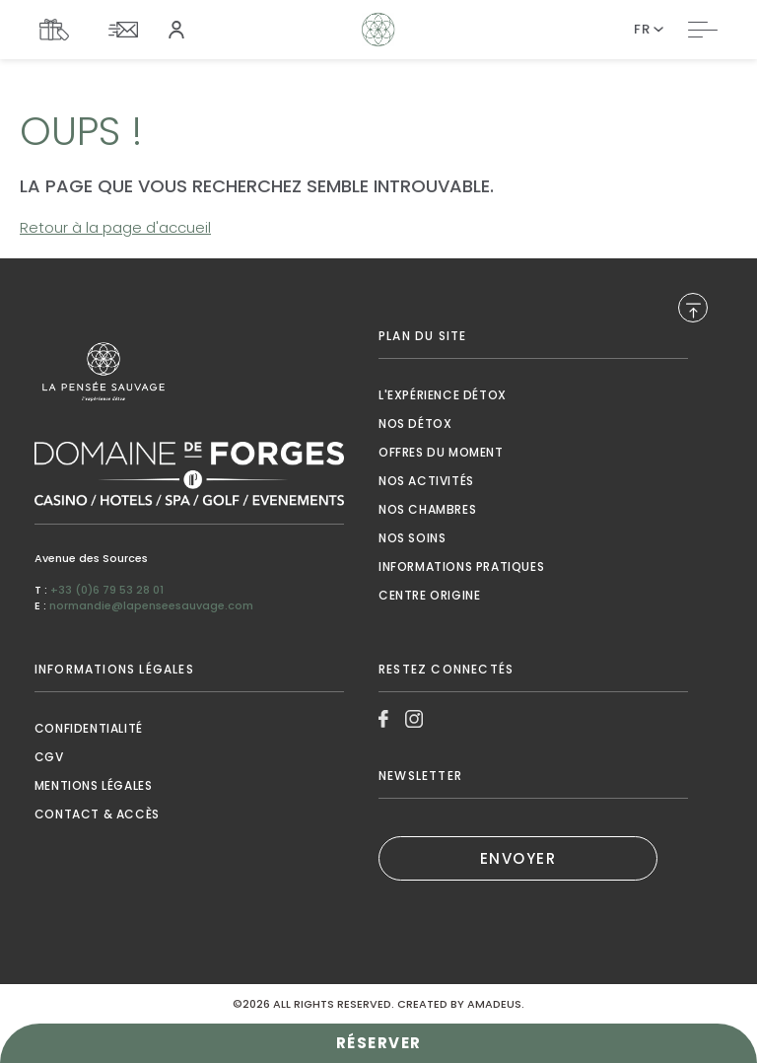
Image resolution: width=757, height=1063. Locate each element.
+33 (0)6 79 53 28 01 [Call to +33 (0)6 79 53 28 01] (107, 590)
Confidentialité (88, 728)
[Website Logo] (379, 29)
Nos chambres (427, 509)
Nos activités (426, 480)
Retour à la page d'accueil (115, 227)
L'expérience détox (442, 395)
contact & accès (97, 814)
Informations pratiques (461, 566)
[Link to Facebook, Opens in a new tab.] (383, 719)
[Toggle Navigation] (703, 29)
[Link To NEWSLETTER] (128, 29)
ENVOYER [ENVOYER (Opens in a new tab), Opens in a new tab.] (518, 858)
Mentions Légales (93, 785)
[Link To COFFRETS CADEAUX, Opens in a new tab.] (59, 29)
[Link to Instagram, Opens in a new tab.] (414, 719)
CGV (49, 756)
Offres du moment (441, 452)
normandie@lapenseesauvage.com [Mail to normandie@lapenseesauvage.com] (151, 605)
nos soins (412, 538)
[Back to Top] (693, 307)
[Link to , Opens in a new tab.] (189, 371)
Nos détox (414, 423)
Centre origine (429, 595)
